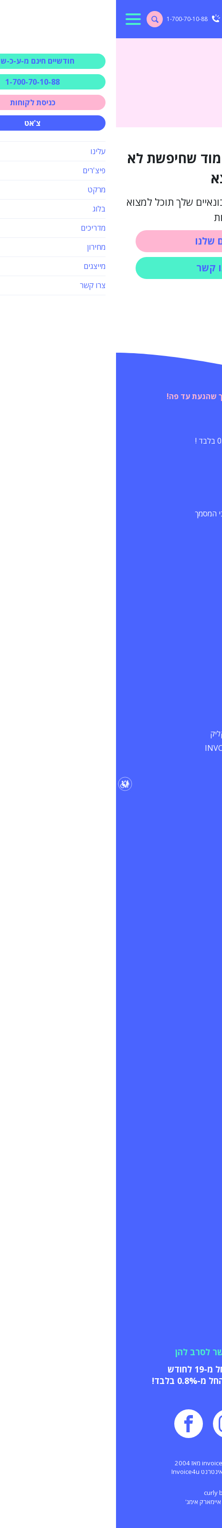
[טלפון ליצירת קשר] (77, 19)
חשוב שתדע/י (181, 790)
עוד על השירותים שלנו (165, 584)
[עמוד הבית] (187, 19)
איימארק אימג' (87, 1501)
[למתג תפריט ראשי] (17, 19)
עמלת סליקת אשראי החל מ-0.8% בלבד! (111, 1380)
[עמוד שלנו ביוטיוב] (149, 1423)
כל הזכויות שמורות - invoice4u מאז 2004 (111, 1463)
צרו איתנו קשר (110, 267)
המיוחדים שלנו (180, 422)
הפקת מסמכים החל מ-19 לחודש (111, 1369)
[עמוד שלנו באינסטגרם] (111, 1423)
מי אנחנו (191, 1126)
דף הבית (201, 48)
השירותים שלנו (111, 240)
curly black (103, 1492)
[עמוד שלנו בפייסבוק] (72, 1423)
